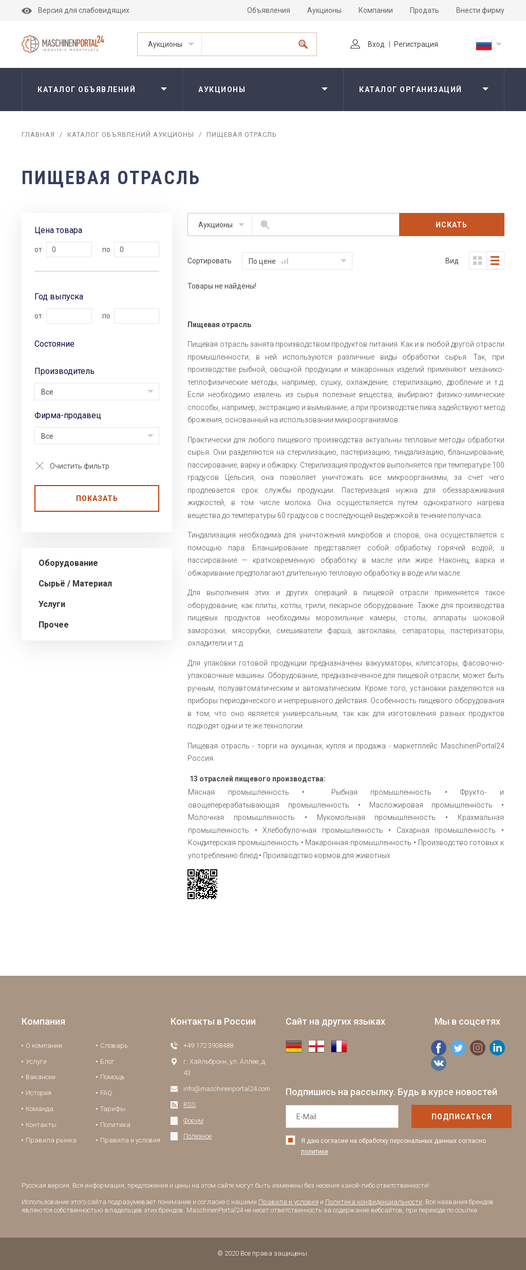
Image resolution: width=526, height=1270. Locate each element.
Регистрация (416, 44)
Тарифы (112, 1109)
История (38, 1093)
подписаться (461, 1117)
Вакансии (40, 1077)
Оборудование (68, 563)
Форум (193, 1120)
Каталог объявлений (86, 89)
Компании (376, 10)
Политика (115, 1125)
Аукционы (324, 10)
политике (314, 1151)
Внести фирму (480, 10)
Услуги (52, 604)
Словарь (114, 1045)
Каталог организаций (410, 89)
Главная (38, 134)
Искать (451, 225)
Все (47, 392)
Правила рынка (51, 1140)
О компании (44, 1045)
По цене (268, 261)
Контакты (41, 1125)
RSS (189, 1104)
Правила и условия (130, 1140)
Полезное (197, 1136)
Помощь (112, 1077)
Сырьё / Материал (75, 583)
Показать (97, 498)
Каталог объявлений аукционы (130, 134)
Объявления (268, 10)
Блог (107, 1061)
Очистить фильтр (79, 466)
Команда (39, 1109)
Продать (424, 10)
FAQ (106, 1093)
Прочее (54, 625)
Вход (367, 44)
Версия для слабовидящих (75, 10)
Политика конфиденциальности (373, 1202)
